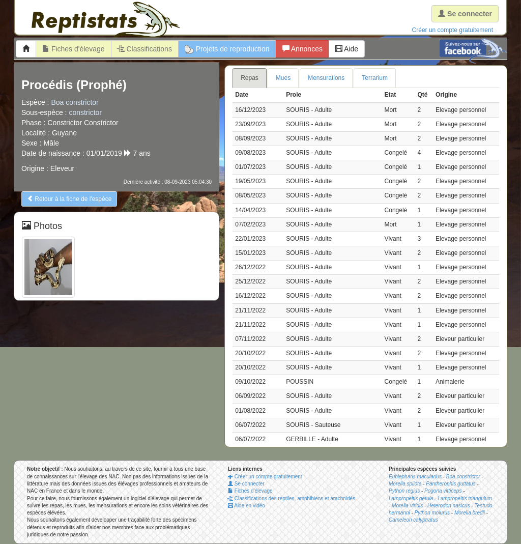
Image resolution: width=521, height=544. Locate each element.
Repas (249, 77)
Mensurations (326, 77)
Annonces (302, 49)
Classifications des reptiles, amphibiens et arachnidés (291, 498)
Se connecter (246, 483)
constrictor (85, 112)
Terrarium (375, 77)
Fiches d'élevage (73, 49)
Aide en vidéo (246, 505)
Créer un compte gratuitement (452, 30)
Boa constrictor (74, 102)
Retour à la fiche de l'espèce (69, 199)
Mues (283, 77)
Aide (346, 49)
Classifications (145, 49)
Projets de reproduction (227, 49)
